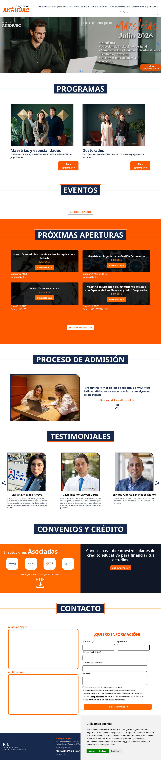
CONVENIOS (153, 7)
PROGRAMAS (64, 7)
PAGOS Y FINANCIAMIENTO (120, 7)
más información (120, 567)
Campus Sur (112, 696)
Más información (68, 166)
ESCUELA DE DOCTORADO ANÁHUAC (85, 7)
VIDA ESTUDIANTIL (140, 7)
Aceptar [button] (92, 751)
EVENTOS (104, 7)
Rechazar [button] (103, 751)
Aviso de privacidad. (64, 747)
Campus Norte (97, 696)
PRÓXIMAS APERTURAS (48, 7)
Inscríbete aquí (44, 267)
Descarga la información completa (117, 404)
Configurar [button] (115, 751)
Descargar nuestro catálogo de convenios (40, 581)
